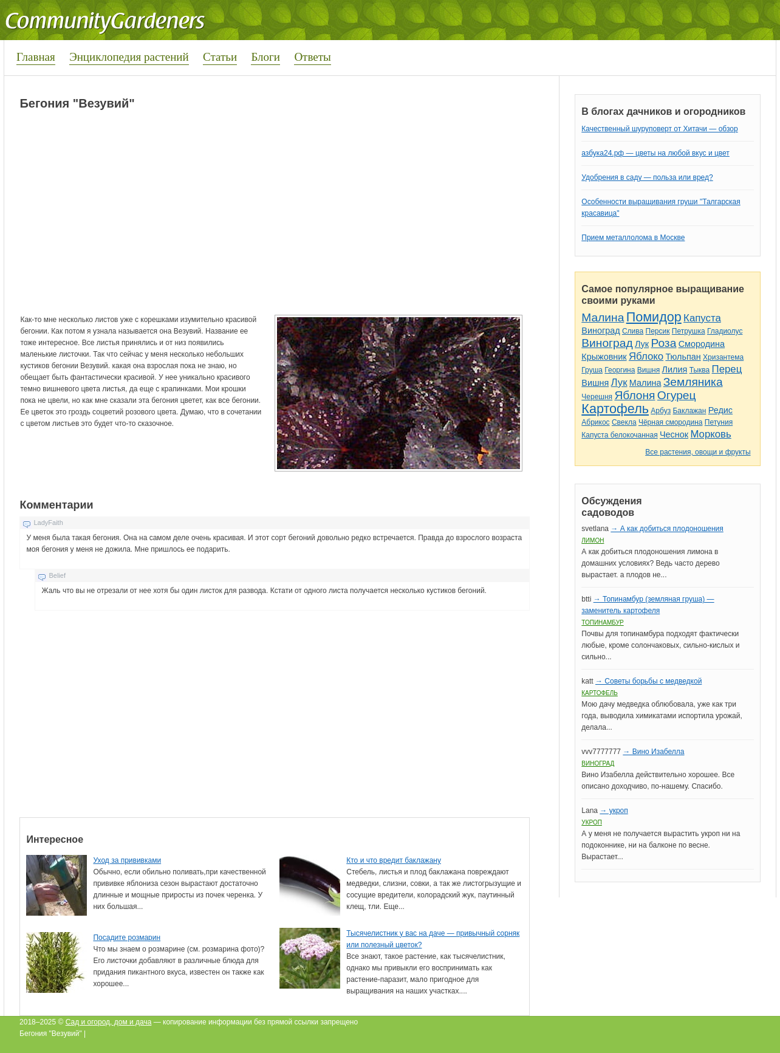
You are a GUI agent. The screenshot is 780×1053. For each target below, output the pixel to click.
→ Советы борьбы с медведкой (648, 681)
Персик (658, 331)
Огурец (676, 395)
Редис (720, 410)
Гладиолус (724, 331)
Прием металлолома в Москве (633, 237)
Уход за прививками (127, 860)
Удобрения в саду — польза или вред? (647, 177)
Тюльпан (682, 357)
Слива (632, 331)
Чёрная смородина (670, 422)
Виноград (600, 330)
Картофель (615, 408)
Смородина (702, 344)
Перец (727, 369)
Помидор (654, 316)
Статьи (220, 56)
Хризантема (723, 357)
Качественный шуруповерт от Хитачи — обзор (659, 129)
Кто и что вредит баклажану (393, 860)
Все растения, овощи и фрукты (697, 452)
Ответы (312, 56)
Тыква (699, 370)
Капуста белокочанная (619, 435)
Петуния (719, 422)
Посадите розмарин (126, 937)
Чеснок (674, 434)
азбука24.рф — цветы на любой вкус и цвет (655, 153)
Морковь (710, 434)
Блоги (265, 56)
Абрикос (595, 422)
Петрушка (688, 331)
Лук (642, 344)
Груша (592, 370)
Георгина (619, 370)
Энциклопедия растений (129, 56)
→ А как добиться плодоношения (667, 528)
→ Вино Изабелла (653, 751)
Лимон (592, 540)
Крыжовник (603, 357)
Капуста (702, 318)
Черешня (596, 397)
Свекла (624, 422)
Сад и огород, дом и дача (109, 1022)
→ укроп (614, 810)
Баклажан (689, 410)
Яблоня (634, 395)
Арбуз (661, 410)
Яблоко (646, 356)
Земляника (693, 382)
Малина (602, 317)
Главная (35, 56)
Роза (663, 343)
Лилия (675, 369)
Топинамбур (602, 622)
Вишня (648, 370)
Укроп (591, 822)
